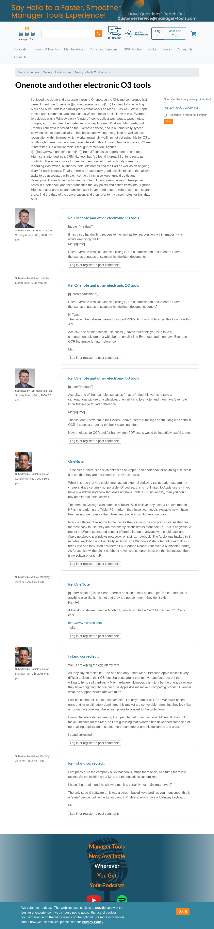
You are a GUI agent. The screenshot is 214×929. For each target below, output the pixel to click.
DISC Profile (132, 49)
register (88, 265)
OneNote (76, 462)
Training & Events (45, 49)
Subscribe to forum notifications (188, 114)
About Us (20, 57)
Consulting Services (103, 49)
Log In (158, 33)
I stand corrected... (83, 656)
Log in (74, 265)
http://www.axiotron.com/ (85, 623)
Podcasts (20, 49)
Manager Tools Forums (57, 72)
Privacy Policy (92, 924)
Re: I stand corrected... (86, 763)
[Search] (98, 33)
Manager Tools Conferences (92, 72)
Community (184, 49)
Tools (166, 49)
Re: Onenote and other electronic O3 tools (103, 218)
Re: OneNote (79, 584)
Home (22, 72)
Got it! (182, 914)
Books (152, 49)
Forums (34, 72)
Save (168, 121)
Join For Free (175, 33)
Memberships (73, 49)
